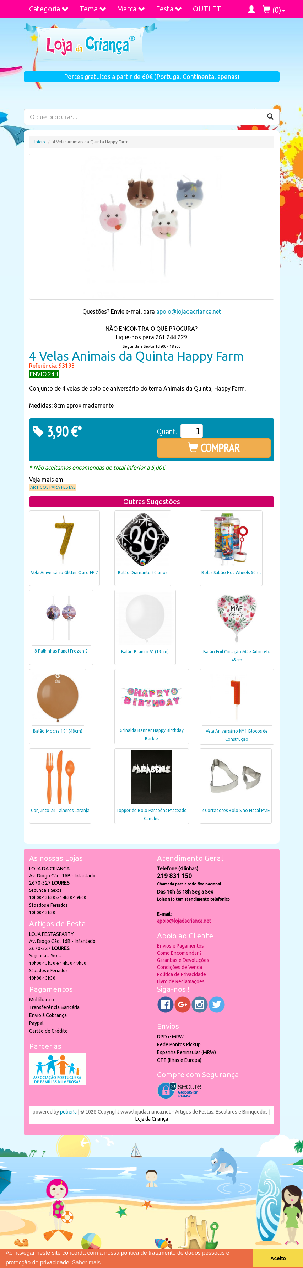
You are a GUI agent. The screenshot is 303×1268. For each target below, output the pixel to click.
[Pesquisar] (270, 117)
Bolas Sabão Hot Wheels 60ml (231, 572)
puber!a (68, 1112)
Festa (169, 9)
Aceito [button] (278, 1258)
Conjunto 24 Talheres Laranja (60, 810)
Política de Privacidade (181, 974)
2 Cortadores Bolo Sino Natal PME (235, 810)
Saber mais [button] (86, 1262)
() (274, 9)
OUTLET (207, 9)
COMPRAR (214, 447)
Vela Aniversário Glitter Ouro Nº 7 (64, 572)
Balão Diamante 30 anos (142, 572)
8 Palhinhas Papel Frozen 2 (61, 651)
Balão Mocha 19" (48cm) (57, 731)
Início (39, 142)
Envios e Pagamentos (180, 946)
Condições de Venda (179, 967)
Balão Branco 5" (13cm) (145, 651)
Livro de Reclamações (181, 981)
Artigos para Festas (52, 487)
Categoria (49, 9)
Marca (131, 9)
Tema (93, 9)
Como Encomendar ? (179, 953)
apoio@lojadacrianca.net (188, 311)
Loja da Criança (151, 1119)
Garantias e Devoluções (183, 960)
